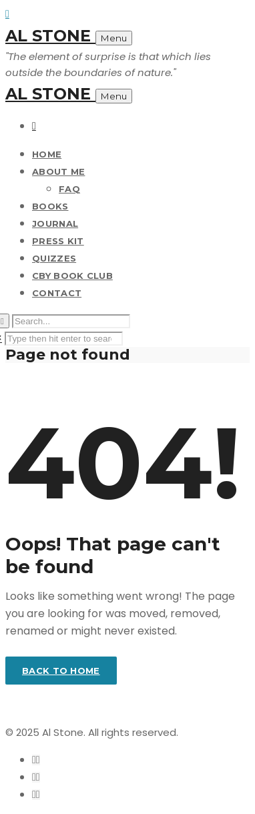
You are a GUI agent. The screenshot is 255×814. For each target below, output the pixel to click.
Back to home (61, 670)
